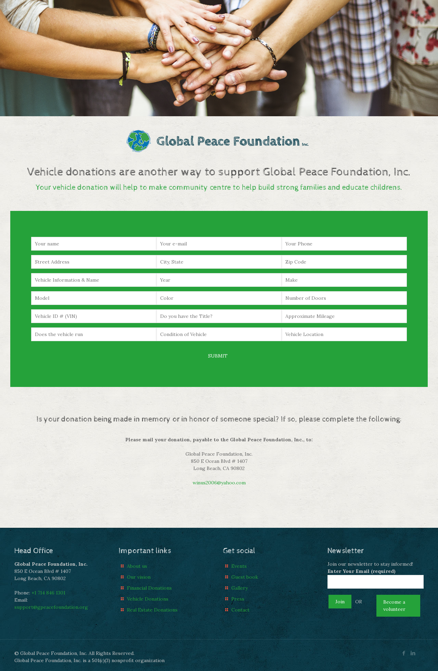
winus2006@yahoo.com (219, 483)
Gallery (239, 588)
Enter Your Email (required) (375, 578)
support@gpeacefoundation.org (51, 607)
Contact (240, 610)
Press (237, 599)
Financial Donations (149, 588)
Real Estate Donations (152, 610)
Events (239, 566)
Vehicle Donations (147, 599)
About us (137, 566)
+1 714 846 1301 (48, 593)
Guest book (244, 577)
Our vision (139, 577)
